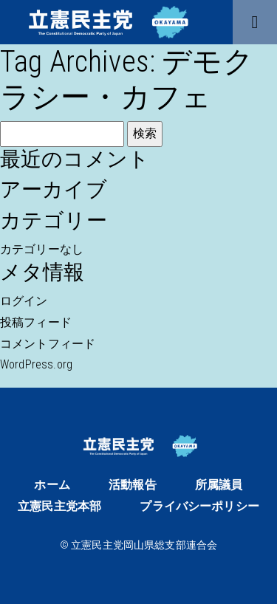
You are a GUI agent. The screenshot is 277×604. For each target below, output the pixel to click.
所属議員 (219, 485)
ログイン (24, 301)
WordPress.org (36, 364)
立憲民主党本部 (59, 506)
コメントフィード (47, 344)
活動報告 (133, 485)
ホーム (51, 485)
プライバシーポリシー (199, 506)
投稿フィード (36, 322)
